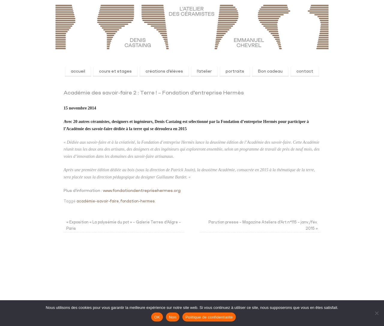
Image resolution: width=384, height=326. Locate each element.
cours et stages (115, 71)
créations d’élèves (164, 71)
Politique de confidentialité (209, 317)
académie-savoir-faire (97, 201)
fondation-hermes (138, 201)
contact (304, 71)
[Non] (377, 313)
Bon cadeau (270, 71)
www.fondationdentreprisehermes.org (142, 190)
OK (157, 317)
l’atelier (204, 71)
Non (172, 317)
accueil (78, 71)
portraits (235, 71)
